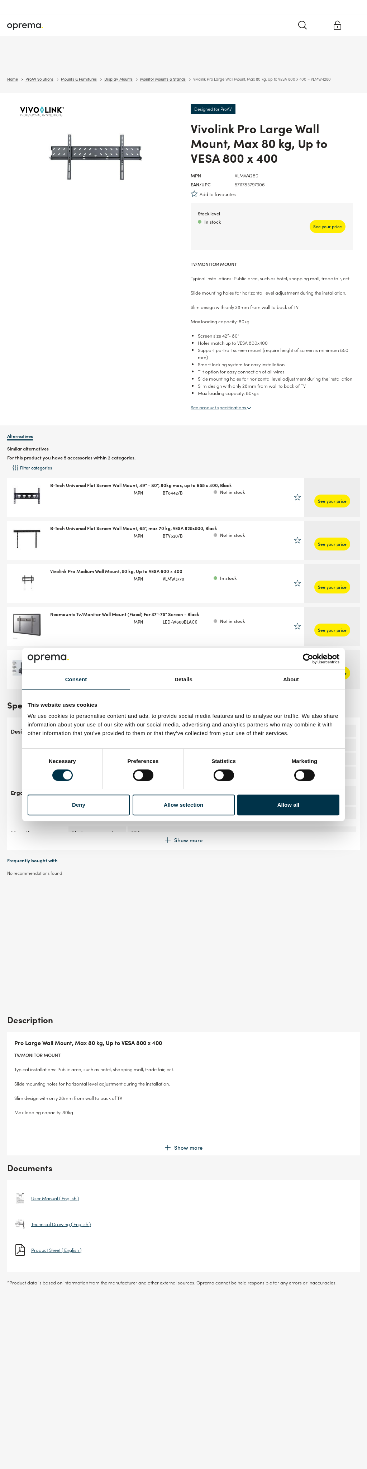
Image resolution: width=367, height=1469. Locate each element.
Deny (78, 805)
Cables (95, 60)
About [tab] (291, 679)
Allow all (288, 805)
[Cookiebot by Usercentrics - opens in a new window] (308, 658)
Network (72, 60)
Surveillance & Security (31, 60)
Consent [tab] (76, 679)
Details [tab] (183, 679)
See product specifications (221, 407)
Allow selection (184, 805)
